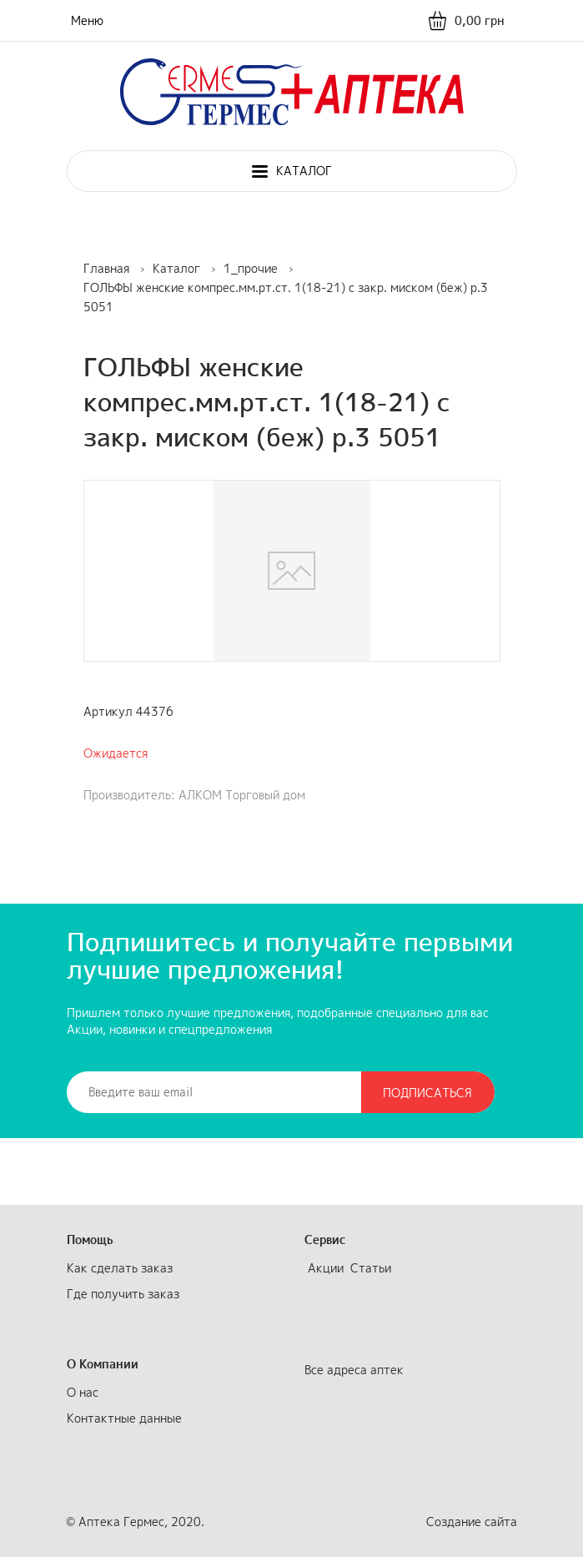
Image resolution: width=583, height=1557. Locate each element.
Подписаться (427, 1093)
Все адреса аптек (354, 1370)
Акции (326, 1268)
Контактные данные (124, 1418)
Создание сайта (471, 1521)
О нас (82, 1392)
